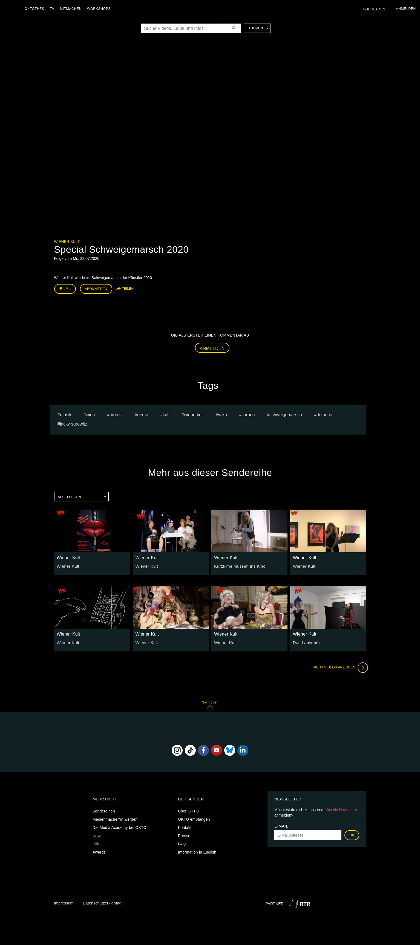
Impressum (63, 902)
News (97, 834)
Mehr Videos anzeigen (338, 666)
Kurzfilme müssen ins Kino (237, 564)
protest (116, 413)
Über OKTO (188, 809)
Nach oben (210, 704)
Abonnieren (96, 288)
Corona (248, 413)
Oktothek (36, 9)
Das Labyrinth (305, 641)
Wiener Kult (67, 241)
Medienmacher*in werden (115, 817)
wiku (222, 413)
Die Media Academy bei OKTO (119, 826)
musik (65, 413)
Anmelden (212, 346)
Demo (142, 413)
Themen (258, 28)
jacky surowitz (73, 422)
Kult (166, 413)
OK (351, 833)
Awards (99, 850)
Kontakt (184, 826)
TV (53, 9)
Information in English (197, 850)
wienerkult (194, 413)
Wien (90, 413)
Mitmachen (72, 9)
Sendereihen (104, 809)
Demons (324, 413)
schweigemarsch (285, 413)
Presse (184, 834)
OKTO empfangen (194, 817)
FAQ (182, 842)
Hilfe (96, 842)
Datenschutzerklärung (102, 902)
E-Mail (281, 824)
